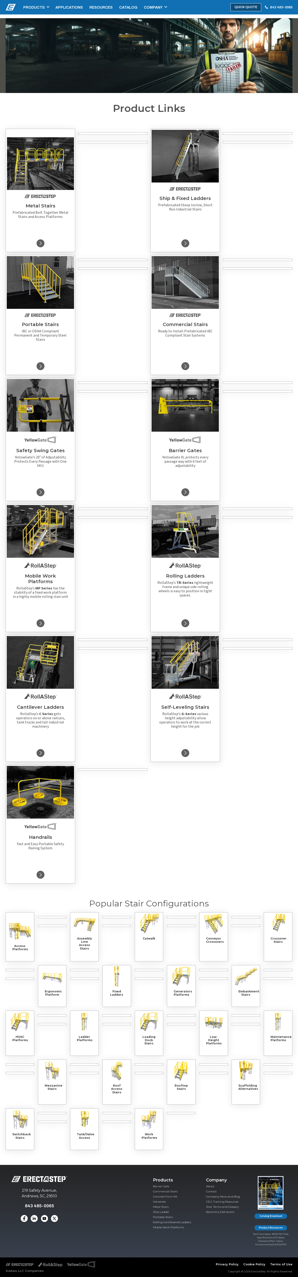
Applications (69, 7)
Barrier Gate (161, 1186)
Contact (211, 1191)
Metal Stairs (161, 1206)
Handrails (159, 1201)
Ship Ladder (161, 1212)
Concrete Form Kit (165, 1196)
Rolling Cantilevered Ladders (172, 1222)
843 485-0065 (281, 7)
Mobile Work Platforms (168, 1227)
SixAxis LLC (15, 1271)
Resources (101, 7)
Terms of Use (281, 1264)
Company (153, 7)
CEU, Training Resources (222, 1201)
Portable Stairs (163, 1217)
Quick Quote (245, 7)
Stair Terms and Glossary (222, 1206)
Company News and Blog (223, 1196)
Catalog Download (271, 1216)
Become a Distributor (220, 1212)
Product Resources (271, 1228)
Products (34, 7)
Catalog (128, 7)
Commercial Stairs (165, 1191)
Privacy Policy (227, 1264)
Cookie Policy (254, 1264)
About (210, 1186)
